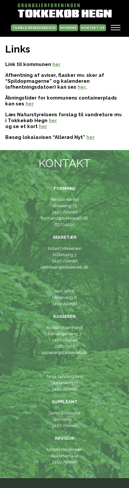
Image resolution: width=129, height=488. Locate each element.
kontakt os (92, 28)
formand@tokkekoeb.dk (64, 218)
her (56, 64)
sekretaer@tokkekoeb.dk (64, 267)
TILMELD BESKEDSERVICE (34, 28)
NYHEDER (68, 28)
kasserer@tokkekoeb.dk (65, 352)
